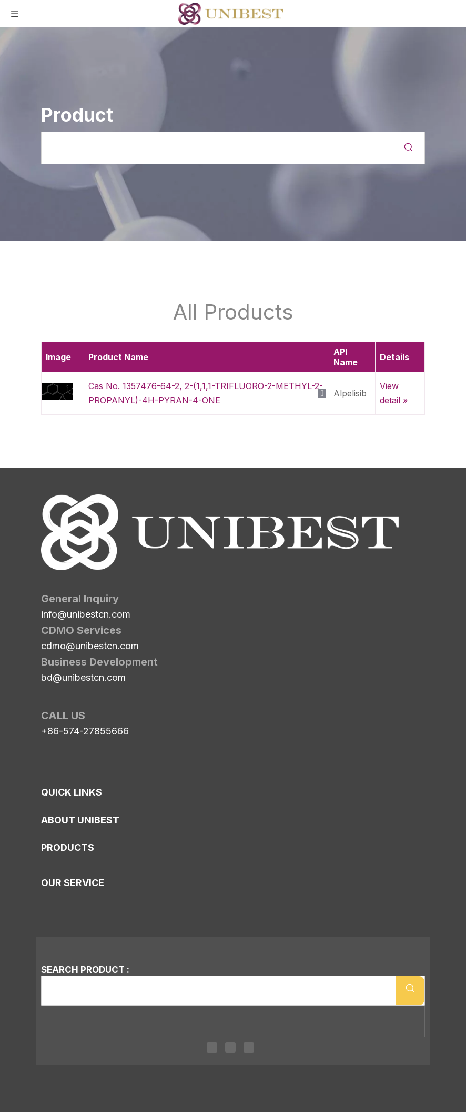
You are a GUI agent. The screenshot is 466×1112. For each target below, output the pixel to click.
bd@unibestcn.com (83, 618)
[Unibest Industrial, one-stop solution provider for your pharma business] (49, 502)
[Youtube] (249, 1047)
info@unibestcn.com (85, 555)
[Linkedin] (212, 1047)
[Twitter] (230, 1047)
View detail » (394, 393)
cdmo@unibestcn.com (90, 586)
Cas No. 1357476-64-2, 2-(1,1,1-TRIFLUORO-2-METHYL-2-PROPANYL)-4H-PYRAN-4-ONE (205, 393)
